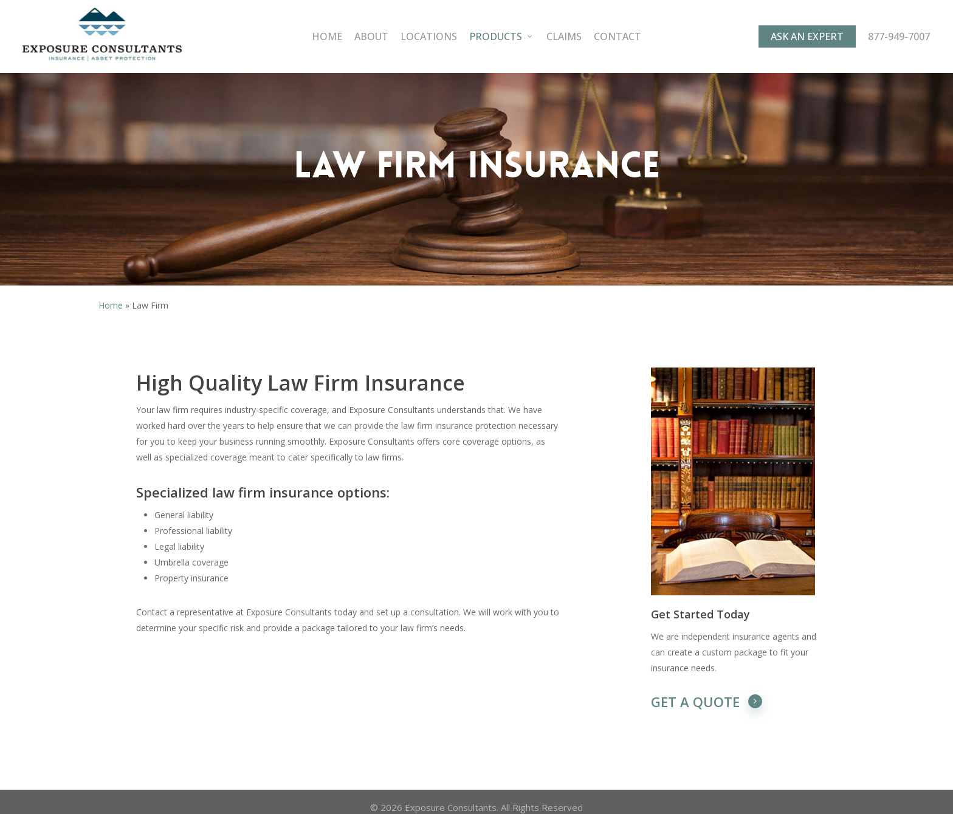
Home (110, 305)
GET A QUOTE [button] (707, 702)
